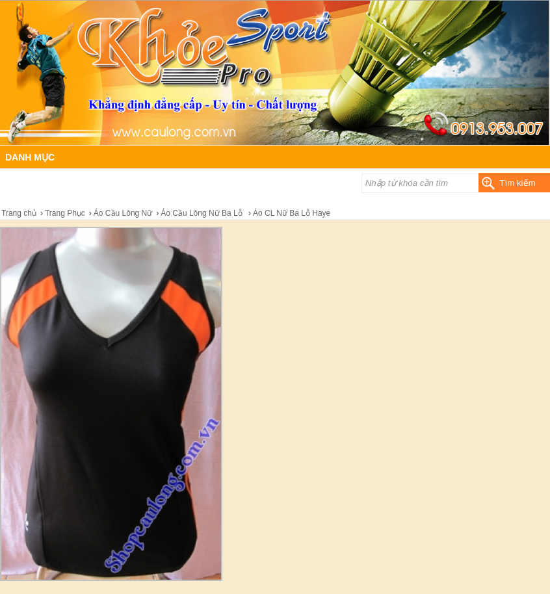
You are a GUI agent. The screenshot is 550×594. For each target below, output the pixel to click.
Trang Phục (65, 213)
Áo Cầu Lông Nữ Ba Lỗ (202, 213)
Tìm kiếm (517, 183)
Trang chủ (18, 213)
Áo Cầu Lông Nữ (123, 213)
